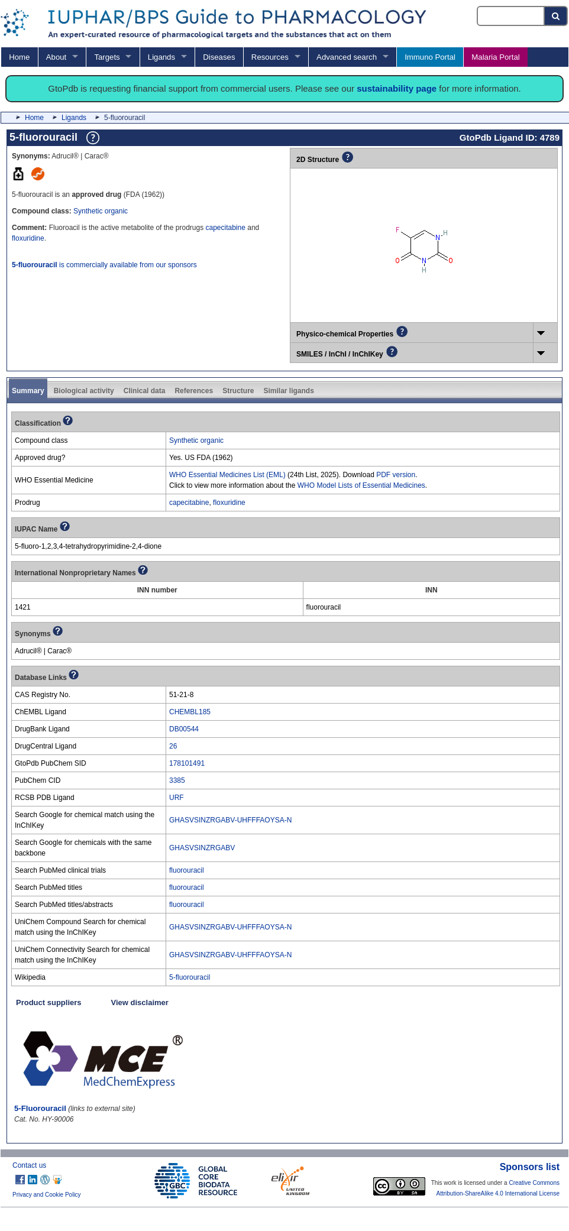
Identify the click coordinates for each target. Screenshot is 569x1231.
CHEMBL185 (190, 712)
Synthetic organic (100, 211)
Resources (270, 57)
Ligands (161, 57)
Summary (28, 391)
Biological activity (84, 391)
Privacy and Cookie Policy (46, 1194)
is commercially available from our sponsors (104, 265)
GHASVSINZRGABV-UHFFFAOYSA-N (230, 820)
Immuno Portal (430, 57)
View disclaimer (140, 1002)
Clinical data (145, 391)
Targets (106, 57)
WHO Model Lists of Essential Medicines (361, 485)
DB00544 (184, 729)
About (56, 57)
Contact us (29, 1165)
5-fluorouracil (189, 977)
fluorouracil (186, 870)
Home (19, 57)
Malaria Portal (495, 57)
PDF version (395, 475)
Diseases (219, 57)
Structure (238, 391)
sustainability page (397, 88)
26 (173, 746)
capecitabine (225, 227)
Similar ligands (288, 391)
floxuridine (28, 238)
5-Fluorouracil (40, 1108)
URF (176, 797)
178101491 (187, 763)
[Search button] (556, 16)
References (193, 391)
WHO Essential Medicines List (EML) (227, 475)
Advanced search (346, 57)
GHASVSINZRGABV (202, 848)
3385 (177, 780)
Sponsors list (530, 1167)
